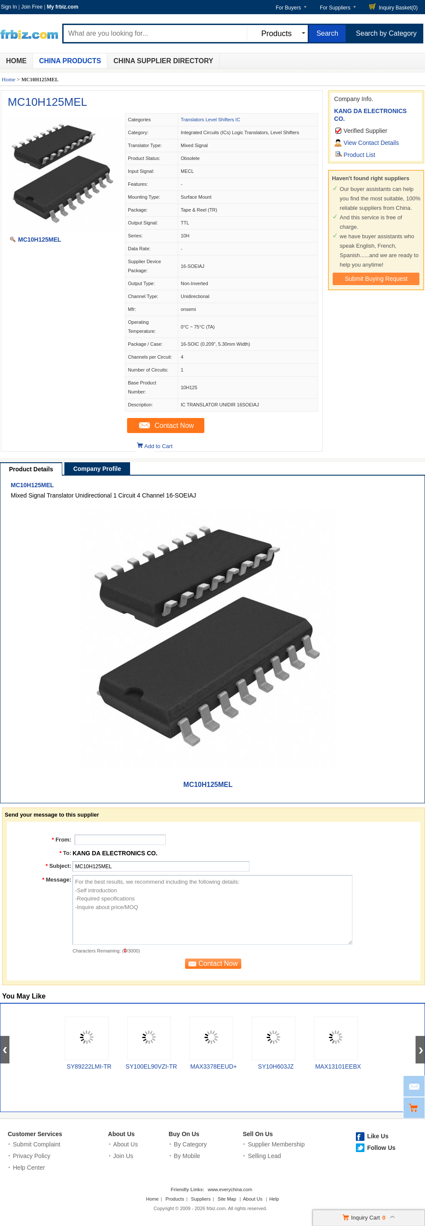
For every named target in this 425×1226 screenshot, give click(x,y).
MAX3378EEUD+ (213, 1066)
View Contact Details (371, 142)
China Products (70, 61)
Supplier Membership (276, 1144)
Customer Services (35, 1134)
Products (175, 1198)
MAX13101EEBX (338, 1066)
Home (16, 61)
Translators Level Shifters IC (210, 119)
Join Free (31, 7)
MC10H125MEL (47, 101)
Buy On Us (184, 1134)
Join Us (123, 1155)
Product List (359, 154)
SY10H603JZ (276, 1066)
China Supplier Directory (163, 61)
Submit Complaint (37, 1144)
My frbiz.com (62, 7)
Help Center (29, 1167)
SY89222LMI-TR (89, 1066)
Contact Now (174, 425)
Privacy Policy (31, 1155)
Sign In (9, 7)
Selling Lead (264, 1155)
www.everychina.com (230, 1189)
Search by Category (386, 33)
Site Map (227, 1198)
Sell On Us (258, 1134)
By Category (190, 1144)
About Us (121, 1134)
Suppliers (201, 1198)
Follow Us (381, 1147)
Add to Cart (158, 446)
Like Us (378, 1136)
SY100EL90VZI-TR (151, 1066)
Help (274, 1198)
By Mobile (187, 1155)
